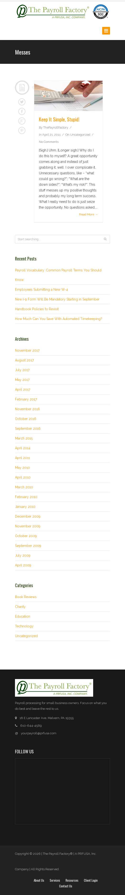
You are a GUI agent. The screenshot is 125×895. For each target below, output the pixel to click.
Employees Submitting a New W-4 (41, 289)
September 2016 (28, 428)
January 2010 (25, 507)
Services (55, 880)
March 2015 (24, 438)
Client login (91, 880)
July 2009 (22, 555)
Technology (24, 626)
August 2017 (24, 360)
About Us (39, 880)
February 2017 (26, 399)
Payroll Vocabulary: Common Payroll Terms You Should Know (58, 275)
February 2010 (26, 497)
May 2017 (22, 380)
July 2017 (22, 370)
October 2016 (25, 419)
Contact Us (65, 886)
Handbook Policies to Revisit (37, 309)
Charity (20, 607)
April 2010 (23, 477)
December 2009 (27, 516)
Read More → (88, 214)
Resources (72, 880)
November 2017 (27, 350)
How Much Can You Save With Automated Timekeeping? (58, 319)
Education (22, 616)
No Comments (48, 142)
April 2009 (23, 565)
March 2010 (24, 487)
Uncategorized (80, 134)
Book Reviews (26, 597)
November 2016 (27, 409)
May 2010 (22, 468)
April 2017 (22, 389)
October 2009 (26, 536)
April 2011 (22, 458)
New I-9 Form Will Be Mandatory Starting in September (57, 299)
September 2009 (28, 546)
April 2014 (22, 448)
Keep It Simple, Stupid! (59, 119)
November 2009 (27, 526)
